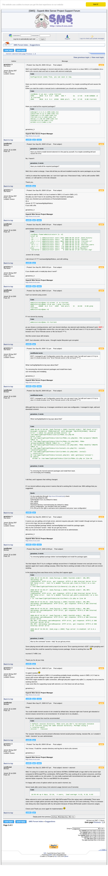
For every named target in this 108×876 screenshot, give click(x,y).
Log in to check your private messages (92, 38)
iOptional (66, 856)
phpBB (50, 855)
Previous (29, 54)
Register (67, 38)
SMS (44, 853)
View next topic (98, 57)
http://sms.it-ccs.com (33, 136)
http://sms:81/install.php (57, 496)
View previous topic (81, 57)
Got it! (95, 4)
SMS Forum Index (21, 45)
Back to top (8, 140)
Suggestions (35, 45)
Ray (55, 856)
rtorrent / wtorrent (12, 54)
